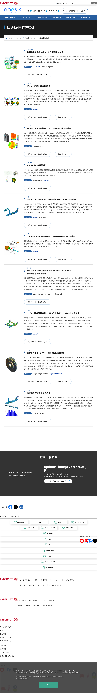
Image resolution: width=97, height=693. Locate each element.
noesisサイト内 (60, 3)
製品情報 (44, 580)
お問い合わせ (85, 17)
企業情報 (22, 585)
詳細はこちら (62, 117)
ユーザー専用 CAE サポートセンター (75, 11)
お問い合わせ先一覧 (55, 585)
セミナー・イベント (41, 17)
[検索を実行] (94, 3)
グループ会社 (42, 585)
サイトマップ (53, 11)
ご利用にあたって (23, 678)
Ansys (35, 109)
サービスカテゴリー (25, 580)
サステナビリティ (69, 580)
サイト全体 (69, 3)
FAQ (27, 11)
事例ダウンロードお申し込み (37, 74)
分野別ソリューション (30, 38)
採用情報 (31, 585)
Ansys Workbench (55, 373)
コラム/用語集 (56, 17)
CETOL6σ (36, 67)
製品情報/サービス (11, 17)
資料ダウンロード (39, 11)
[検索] (82, 3)
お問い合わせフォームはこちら (58, 481)
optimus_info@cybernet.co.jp (65, 468)
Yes (48, 685)
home (10, 38)
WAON (46, 180)
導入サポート (71, 17)
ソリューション (26, 17)
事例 (36, 580)
